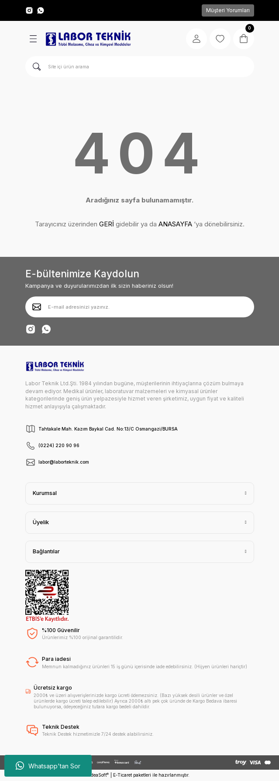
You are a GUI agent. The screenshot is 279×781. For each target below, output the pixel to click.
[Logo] (88, 39)
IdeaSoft (99, 775)
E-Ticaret (122, 775)
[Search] (139, 66)
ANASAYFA (175, 224)
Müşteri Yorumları (228, 10)
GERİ (106, 224)
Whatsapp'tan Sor (48, 766)
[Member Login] (196, 39)
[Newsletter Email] (139, 306)
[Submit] (36, 306)
